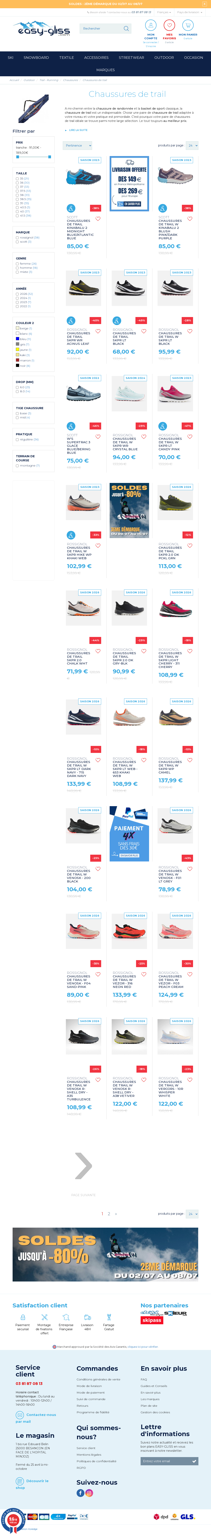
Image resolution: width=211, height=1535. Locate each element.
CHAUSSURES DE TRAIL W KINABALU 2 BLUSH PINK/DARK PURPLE (170, 229)
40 (25, 212)
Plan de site (149, 1407)
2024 (25, 299)
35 (24, 179)
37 (24, 188)
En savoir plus (164, 1369)
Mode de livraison (89, 1387)
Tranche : (22, 148)
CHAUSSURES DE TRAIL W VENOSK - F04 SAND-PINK (79, 981)
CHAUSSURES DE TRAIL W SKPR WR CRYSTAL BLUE (125, 443)
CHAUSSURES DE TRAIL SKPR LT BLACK (124, 338)
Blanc (26, 335)
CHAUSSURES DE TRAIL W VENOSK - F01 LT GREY (170, 875)
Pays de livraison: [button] (189, 12)
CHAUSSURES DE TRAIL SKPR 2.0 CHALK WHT (78, 658)
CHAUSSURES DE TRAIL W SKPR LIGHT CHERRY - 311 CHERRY (170, 659)
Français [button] (164, 12)
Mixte (26, 273)
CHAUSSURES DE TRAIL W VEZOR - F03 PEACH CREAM (171, 981)
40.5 (25, 208)
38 (25, 196)
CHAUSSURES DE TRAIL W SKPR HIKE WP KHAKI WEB (79, 552)
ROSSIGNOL (29, 238)
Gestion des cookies (155, 1413)
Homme (29, 269)
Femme (28, 264)
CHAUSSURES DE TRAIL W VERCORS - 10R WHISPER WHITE (171, 1088)
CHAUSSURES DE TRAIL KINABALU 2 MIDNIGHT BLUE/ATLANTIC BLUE (80, 229)
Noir (25, 367)
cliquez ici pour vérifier (143, 1347)
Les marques (150, 1400)
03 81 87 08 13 (141, 12)
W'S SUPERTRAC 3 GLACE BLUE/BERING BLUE (78, 445)
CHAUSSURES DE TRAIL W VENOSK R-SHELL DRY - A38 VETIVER (124, 1088)
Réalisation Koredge (26, 1530)
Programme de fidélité (93, 1413)
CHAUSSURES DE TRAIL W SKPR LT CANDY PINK (170, 443)
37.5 (25, 192)
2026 (26, 295)
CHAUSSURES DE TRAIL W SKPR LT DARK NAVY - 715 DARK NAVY (79, 768)
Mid (25, 418)
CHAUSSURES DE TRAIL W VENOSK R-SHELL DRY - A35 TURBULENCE (79, 1090)
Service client (86, 1449)
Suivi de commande (91, 1400)
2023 (25, 303)
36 (25, 183)
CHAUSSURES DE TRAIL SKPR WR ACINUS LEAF (78, 338)
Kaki (25, 356)
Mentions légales (89, 1455)
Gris (24, 345)
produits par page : (171, 146)
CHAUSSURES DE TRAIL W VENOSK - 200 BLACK (79, 875)
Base (25, 414)
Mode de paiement (91, 1393)
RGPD (81, 1469)
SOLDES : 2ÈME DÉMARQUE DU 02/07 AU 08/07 (105, 4)
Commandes (97, 1369)
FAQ (144, 1380)
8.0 (25, 392)
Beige (26, 329)
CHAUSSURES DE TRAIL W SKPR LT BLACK (170, 338)
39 (24, 204)
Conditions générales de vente (98, 1380)
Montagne (30, 466)
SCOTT (25, 242)
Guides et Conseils (154, 1387)
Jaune (25, 351)
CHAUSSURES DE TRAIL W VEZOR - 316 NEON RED (124, 981)
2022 (25, 307)
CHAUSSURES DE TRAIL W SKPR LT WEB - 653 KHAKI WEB (125, 768)
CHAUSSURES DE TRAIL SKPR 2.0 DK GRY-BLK (124, 658)
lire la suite (78, 131)
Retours (82, 1407)
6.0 (25, 388)
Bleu (25, 340)
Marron (27, 361)
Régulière (29, 440)
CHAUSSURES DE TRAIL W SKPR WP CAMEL (170, 767)
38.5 (25, 200)
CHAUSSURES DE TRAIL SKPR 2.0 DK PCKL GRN (170, 552)
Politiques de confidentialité (96, 1462)
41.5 (25, 216)
